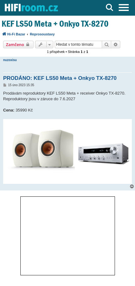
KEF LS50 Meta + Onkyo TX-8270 (55, 24)
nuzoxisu (10, 60)
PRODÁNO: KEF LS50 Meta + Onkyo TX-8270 (60, 78)
